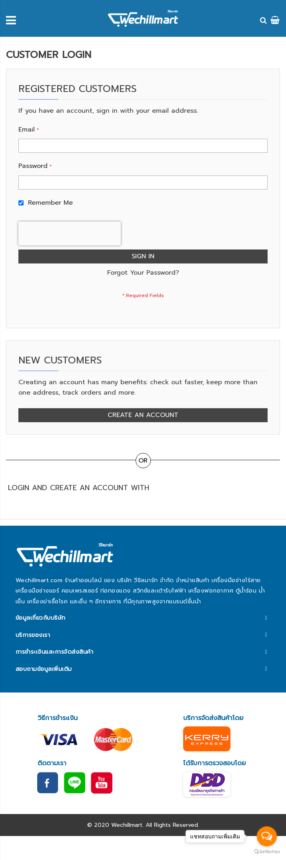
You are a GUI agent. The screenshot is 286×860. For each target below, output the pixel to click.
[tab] (143, 618)
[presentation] (69, 233)
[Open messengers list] (267, 836)
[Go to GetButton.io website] (267, 851)
